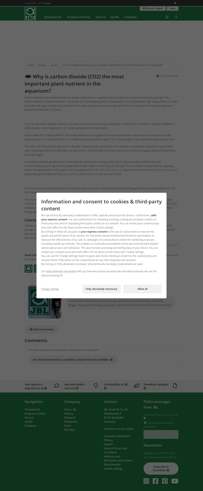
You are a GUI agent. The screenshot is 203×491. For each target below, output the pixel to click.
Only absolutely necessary (101, 289)
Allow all (142, 289)
